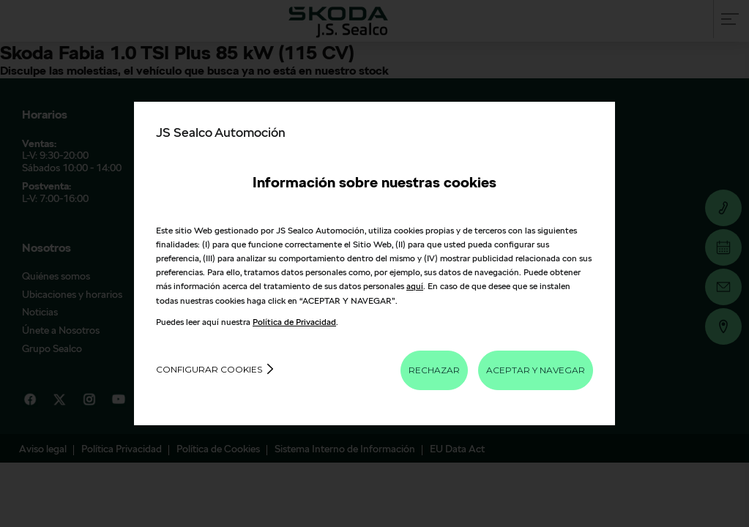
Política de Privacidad (294, 321)
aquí (414, 285)
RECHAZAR (434, 370)
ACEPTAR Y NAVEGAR (535, 370)
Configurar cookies (209, 369)
